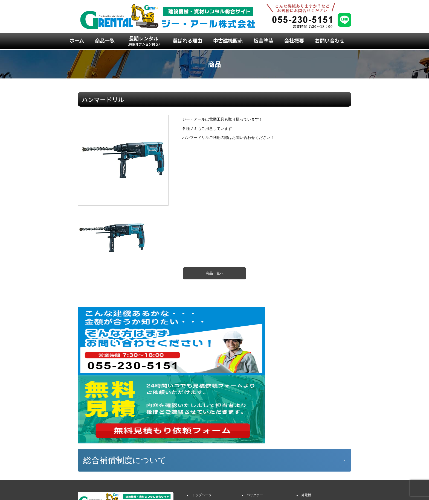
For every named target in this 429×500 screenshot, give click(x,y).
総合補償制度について (124, 391)
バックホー (255, 427)
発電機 (306, 427)
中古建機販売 (228, 40)
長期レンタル (144, 41)
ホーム (76, 40)
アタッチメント (258, 439)
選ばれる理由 (187, 40)
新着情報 (198, 478)
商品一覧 (105, 40)
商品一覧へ (215, 273)
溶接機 (306, 439)
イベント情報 (201, 471)
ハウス (306, 446)
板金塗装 (263, 40)
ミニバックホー (258, 433)
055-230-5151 (95, 459)
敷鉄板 (306, 459)
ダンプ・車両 (256, 446)
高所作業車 (255, 459)
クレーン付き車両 (260, 452)
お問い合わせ (329, 40)
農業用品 (307, 465)
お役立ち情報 (201, 484)
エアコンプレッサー (316, 433)
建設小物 (307, 452)
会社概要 (294, 40)
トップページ (201, 427)
